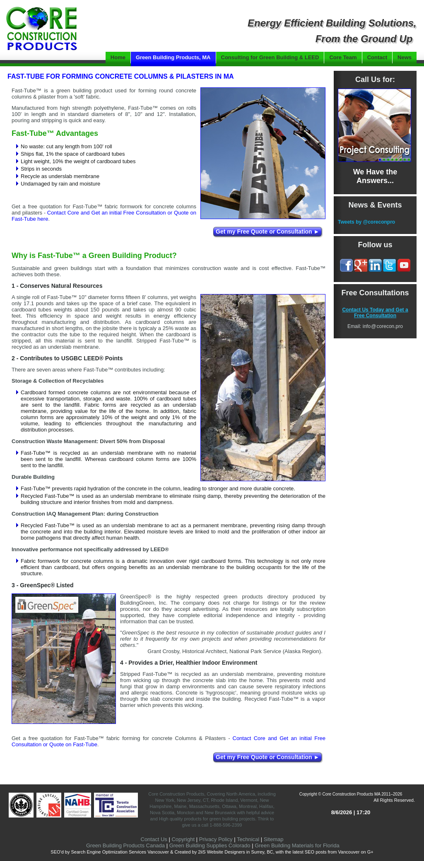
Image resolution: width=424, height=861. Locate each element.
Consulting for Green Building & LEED (270, 57)
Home (118, 57)
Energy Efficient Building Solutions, (332, 23)
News (405, 57)
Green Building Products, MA (173, 57)
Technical (248, 839)
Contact (377, 57)
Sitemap (274, 839)
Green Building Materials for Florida (297, 845)
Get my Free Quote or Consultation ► (267, 231)
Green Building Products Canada (125, 845)
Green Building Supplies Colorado (210, 845)
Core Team (343, 57)
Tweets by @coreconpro (366, 222)
